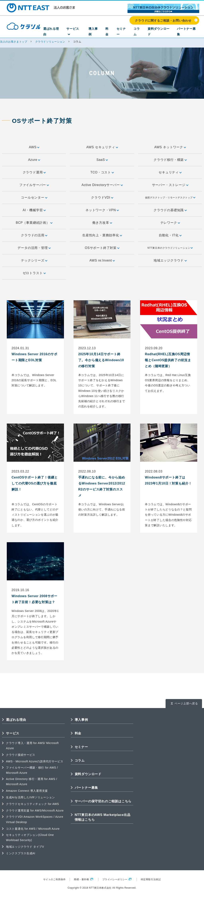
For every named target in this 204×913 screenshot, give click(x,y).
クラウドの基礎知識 (170, 210)
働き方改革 (102, 222)
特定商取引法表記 (151, 879)
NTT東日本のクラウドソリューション (169, 247)
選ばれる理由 (63, 32)
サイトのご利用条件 (54, 879)
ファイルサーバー (34, 185)
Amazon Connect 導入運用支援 (27, 790)
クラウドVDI (102, 197)
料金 (115, 32)
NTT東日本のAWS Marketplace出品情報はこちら (102, 817)
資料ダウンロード (161, 32)
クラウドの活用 (34, 235)
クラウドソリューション (50, 41)
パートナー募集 (188, 32)
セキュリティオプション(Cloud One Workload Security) (30, 837)
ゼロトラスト (34, 273)
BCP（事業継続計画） (34, 222)
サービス (84, 32)
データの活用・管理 (34, 248)
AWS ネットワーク (170, 147)
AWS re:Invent (102, 260)
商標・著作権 (83, 879)
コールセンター (34, 197)
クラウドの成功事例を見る (134, 906)
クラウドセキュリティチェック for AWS (32, 804)
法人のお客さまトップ (13, 41)
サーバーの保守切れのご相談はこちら (103, 801)
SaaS (102, 159)
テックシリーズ (34, 260)
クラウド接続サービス (20, 754)
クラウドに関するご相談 (77, 906)
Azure (34, 159)
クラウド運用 (34, 172)
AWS (34, 147)
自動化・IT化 (170, 235)
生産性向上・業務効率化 (102, 235)
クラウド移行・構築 (170, 159)
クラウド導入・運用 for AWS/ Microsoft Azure (32, 745)
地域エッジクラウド (170, 260)
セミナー (127, 32)
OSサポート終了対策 (102, 248)
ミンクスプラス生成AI (20, 853)
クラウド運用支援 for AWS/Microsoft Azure (35, 810)
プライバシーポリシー (116, 879)
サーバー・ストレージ (170, 185)
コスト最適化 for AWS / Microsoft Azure (33, 828)
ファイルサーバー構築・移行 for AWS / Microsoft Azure (32, 770)
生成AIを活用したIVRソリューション (30, 797)
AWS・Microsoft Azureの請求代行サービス (34, 761)
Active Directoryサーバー (101, 185)
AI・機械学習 (34, 210)
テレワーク (170, 222)
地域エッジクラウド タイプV (25, 846)
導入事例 (102, 32)
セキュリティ (170, 172)
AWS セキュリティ (102, 147)
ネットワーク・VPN (102, 210)
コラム (141, 32)
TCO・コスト (102, 172)
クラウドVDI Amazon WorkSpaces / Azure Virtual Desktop (34, 819)
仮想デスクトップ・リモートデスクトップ (170, 197)
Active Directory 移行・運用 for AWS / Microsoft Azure (31, 781)
